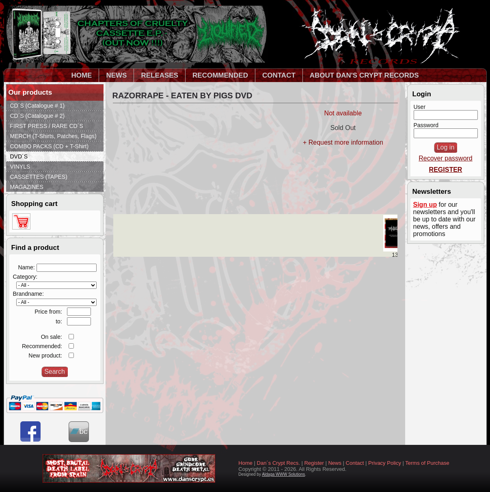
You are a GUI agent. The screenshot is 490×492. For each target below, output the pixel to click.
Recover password (446, 158)
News (334, 463)
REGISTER (445, 169)
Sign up (425, 204)
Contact (355, 463)
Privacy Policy (384, 463)
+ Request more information (343, 142)
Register (314, 463)
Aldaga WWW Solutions (283, 474)
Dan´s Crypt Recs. (278, 463)
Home (245, 463)
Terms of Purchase (427, 463)
